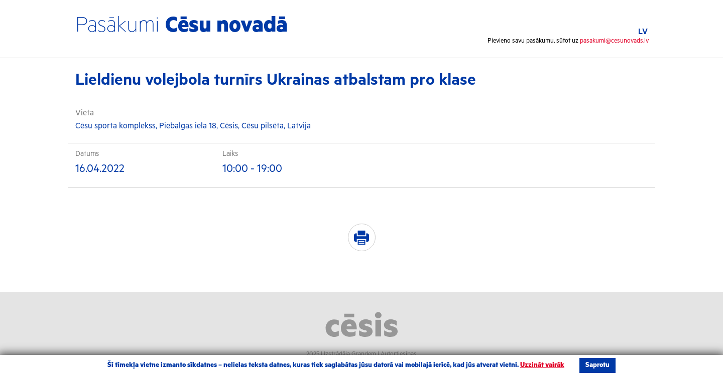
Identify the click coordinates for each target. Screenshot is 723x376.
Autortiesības (399, 354)
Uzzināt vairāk (542, 365)
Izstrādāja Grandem (350, 354)
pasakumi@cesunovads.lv (614, 41)
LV (643, 32)
